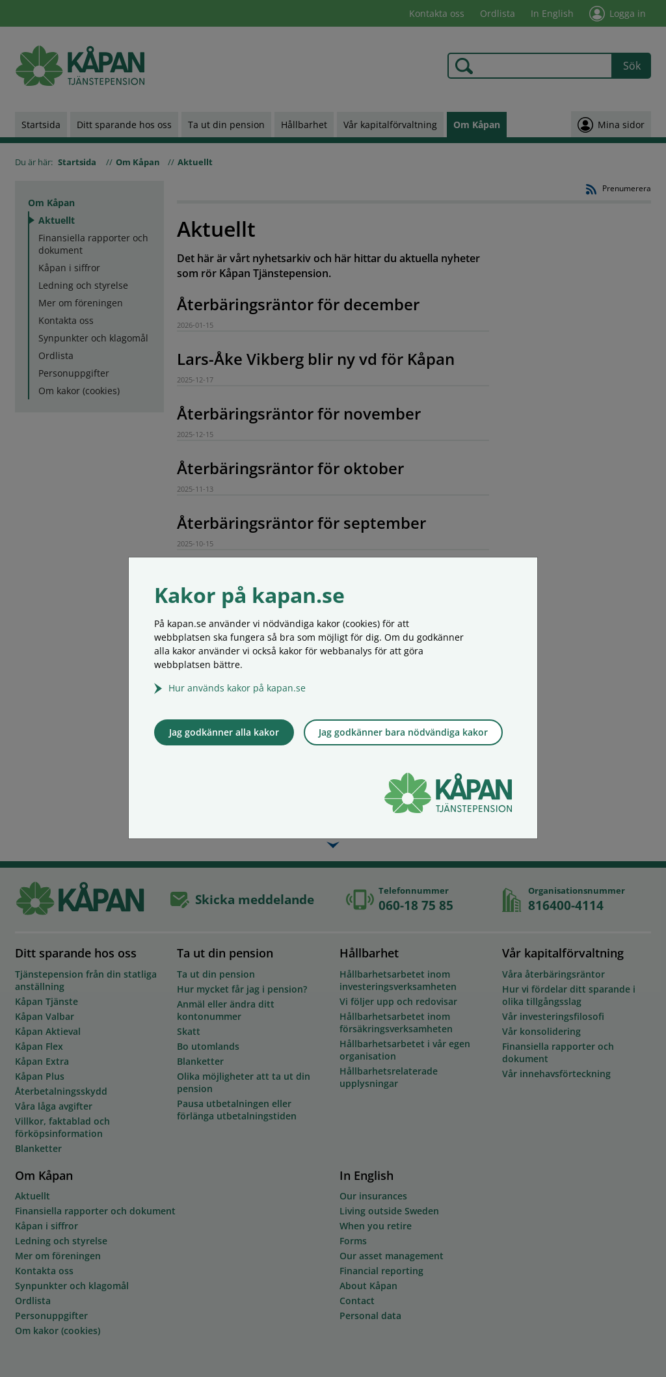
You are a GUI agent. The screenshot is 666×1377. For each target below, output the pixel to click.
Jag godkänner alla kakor (224, 732)
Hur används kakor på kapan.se (237, 688)
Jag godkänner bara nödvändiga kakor (403, 732)
